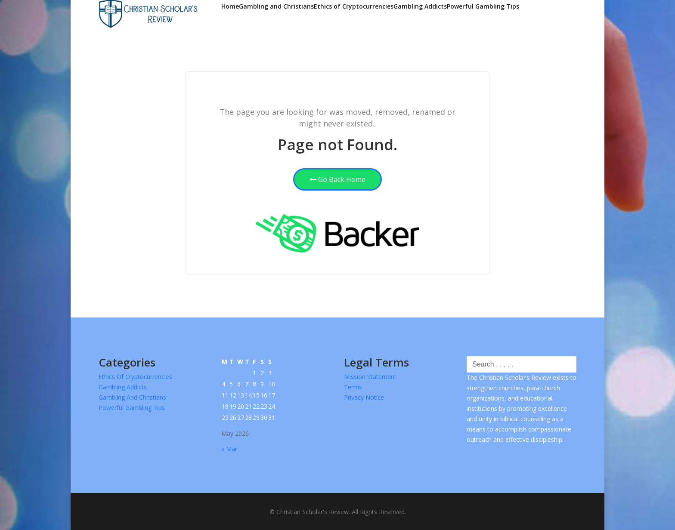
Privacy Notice (364, 397)
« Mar (229, 449)
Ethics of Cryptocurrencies (353, 6)
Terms (353, 387)
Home (230, 6)
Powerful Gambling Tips (483, 6)
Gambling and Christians (276, 6)
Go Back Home (337, 179)
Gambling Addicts (420, 6)
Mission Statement (370, 377)
